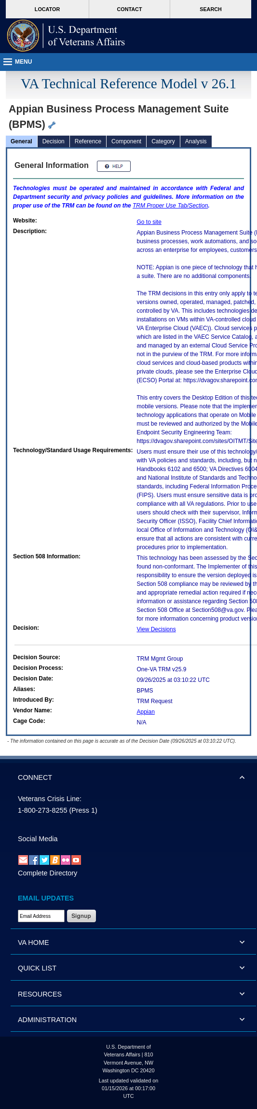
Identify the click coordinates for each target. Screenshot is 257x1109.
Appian (146, 711)
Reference (88, 141)
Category (163, 141)
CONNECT (35, 777)
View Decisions (156, 629)
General (21, 141)
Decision (53, 141)
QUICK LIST (37, 968)
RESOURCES (40, 994)
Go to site (149, 222)
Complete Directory (47, 873)
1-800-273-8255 (42, 810)
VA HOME (33, 942)
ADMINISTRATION (47, 1020)
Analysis (196, 141)
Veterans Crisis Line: (49, 799)
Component (126, 141)
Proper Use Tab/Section (170, 205)
